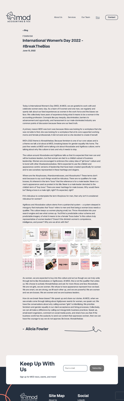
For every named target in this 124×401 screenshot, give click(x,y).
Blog (26, 30)
